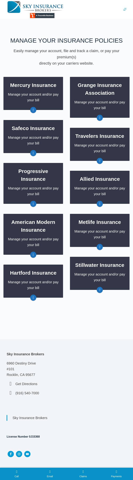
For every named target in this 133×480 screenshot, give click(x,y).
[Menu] (124, 9)
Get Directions (26, 384)
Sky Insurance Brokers (29, 418)
